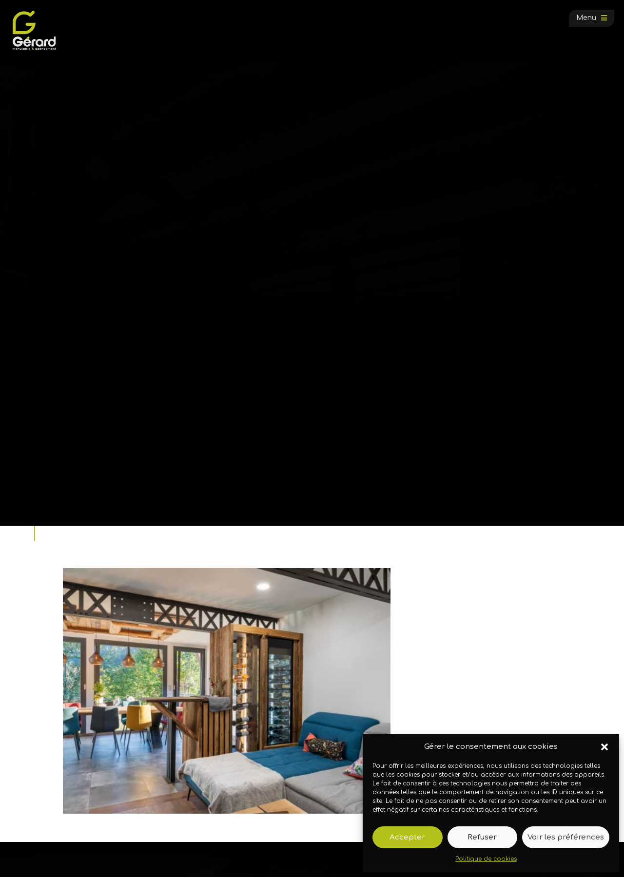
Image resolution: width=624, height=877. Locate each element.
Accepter (407, 837)
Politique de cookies (486, 859)
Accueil (70, 490)
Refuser (482, 837)
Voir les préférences (565, 837)
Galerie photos (111, 490)
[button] (604, 747)
